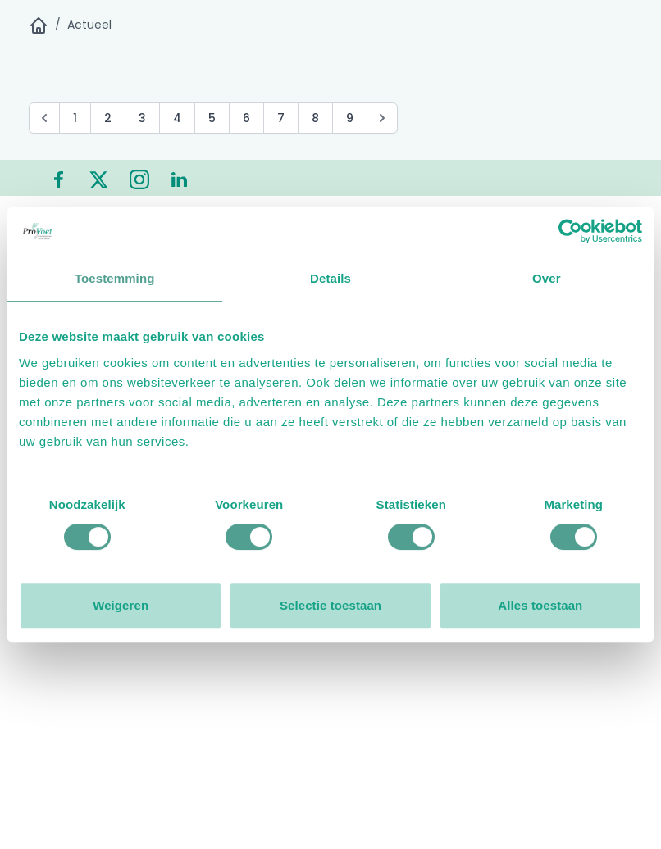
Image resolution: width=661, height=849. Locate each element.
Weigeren (120, 605)
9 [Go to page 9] (349, 118)
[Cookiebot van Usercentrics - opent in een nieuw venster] (570, 231)
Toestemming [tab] (115, 278)
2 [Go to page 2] (108, 118)
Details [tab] (330, 278)
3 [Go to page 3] (142, 118)
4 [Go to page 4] (177, 118)
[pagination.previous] (44, 118)
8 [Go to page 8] (315, 118)
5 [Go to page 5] (212, 118)
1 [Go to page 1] (75, 118)
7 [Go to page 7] (281, 118)
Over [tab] (546, 278)
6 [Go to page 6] (246, 118)
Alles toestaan (540, 605)
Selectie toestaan (330, 605)
